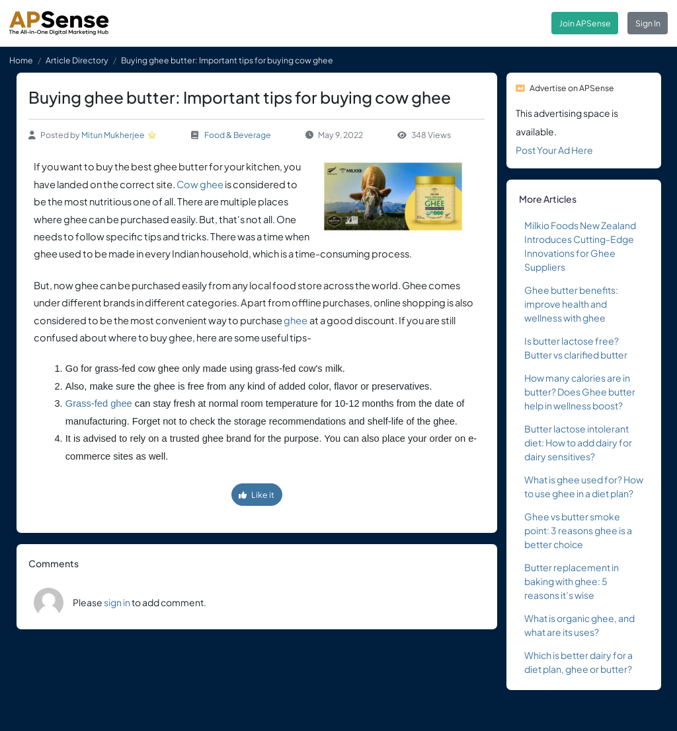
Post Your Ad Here (554, 150)
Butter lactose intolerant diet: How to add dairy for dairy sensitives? (578, 442)
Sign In (647, 23)
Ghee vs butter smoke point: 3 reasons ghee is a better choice (578, 530)
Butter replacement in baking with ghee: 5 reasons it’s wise (571, 581)
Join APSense (585, 23)
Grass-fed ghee (98, 403)
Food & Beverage (237, 134)
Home (21, 60)
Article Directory (77, 60)
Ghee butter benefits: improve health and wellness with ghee (571, 304)
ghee (295, 320)
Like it (256, 494)
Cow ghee (200, 184)
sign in (117, 602)
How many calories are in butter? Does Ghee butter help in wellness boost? (579, 391)
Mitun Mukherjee (113, 134)
